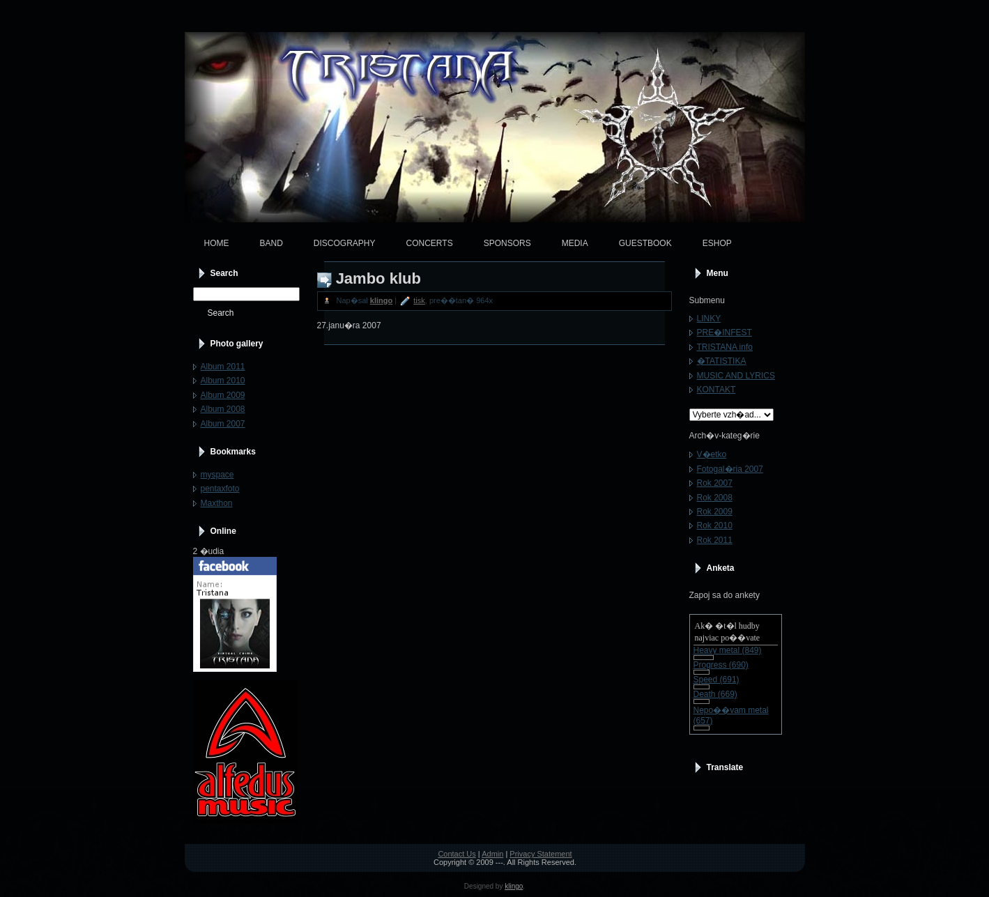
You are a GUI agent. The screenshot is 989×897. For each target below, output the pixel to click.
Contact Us (456, 854)
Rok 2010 (715, 525)
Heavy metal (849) (727, 650)
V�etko (712, 454)
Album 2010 (223, 380)
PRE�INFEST (724, 332)
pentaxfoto (220, 488)
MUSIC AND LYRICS (736, 376)
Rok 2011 (715, 540)
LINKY (709, 318)
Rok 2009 (715, 511)
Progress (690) (721, 665)
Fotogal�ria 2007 (730, 469)
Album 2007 (223, 424)
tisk (419, 300)
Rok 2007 (715, 483)
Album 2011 (223, 366)
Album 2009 (223, 395)
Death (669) (715, 694)
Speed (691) (716, 679)
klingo (381, 300)
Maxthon (217, 503)
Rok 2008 (715, 498)
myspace (217, 475)
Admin (492, 854)
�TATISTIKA (721, 361)
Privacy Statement (540, 854)
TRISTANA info (725, 347)
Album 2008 (223, 409)
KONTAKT (716, 389)
